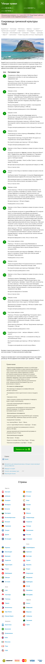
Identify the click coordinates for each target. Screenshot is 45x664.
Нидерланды (30, 517)
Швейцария (8, 573)
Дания (7, 534)
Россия (28, 534)
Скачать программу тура (12, 471)
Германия (8, 526)
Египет (28, 603)
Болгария (8, 513)
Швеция (7, 577)
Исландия (8, 539)
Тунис (28, 624)
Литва (28, 509)
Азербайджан (30, 547)
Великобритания (10, 517)
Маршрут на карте (10, 468)
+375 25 (7, 11)
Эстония (7, 581)
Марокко (29, 612)
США (6, 650)
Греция (6, 459)
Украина (7, 547)
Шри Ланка (8, 612)
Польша (28, 526)
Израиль (28, 564)
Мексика (7, 642)
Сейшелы (29, 616)
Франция (7, 556)
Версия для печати (10, 473)
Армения (29, 552)
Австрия (7, 492)
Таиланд (7, 599)
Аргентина (8, 624)
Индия (28, 569)
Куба (6, 637)
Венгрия (7, 522)
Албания (7, 496)
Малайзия (29, 590)
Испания (29, 492)
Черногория (8, 564)
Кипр (27, 500)
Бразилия (8, 629)
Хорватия (8, 560)
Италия (28, 496)
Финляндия (8, 552)
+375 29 (29, 8)
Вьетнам (29, 556)
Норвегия (29, 522)
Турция (7, 603)
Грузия (28, 560)
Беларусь (8, 504)
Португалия (29, 530)
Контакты (30, 16)
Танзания (29, 620)
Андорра (7, 500)
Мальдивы (29, 594)
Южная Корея (9, 616)
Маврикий (29, 607)
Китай (28, 586)
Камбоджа (29, 581)
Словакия (29, 539)
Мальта (28, 513)
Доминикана (9, 633)
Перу (6, 646)
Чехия (7, 569)
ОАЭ (6, 590)
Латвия (28, 504)
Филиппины (8, 607)
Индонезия (29, 573)
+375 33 (7, 8)
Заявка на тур (23, 449)
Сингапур (8, 594)
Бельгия (7, 509)
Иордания (29, 577)
